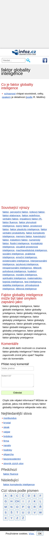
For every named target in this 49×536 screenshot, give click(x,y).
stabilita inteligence (13, 285)
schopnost (10, 93)
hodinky (7, 450)
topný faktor (22, 225)
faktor (5, 212)
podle (29, 97)
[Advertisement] (24, 24)
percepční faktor (19, 212)
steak (6, 427)
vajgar (6, 431)
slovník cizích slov (13, 463)
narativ (7, 445)
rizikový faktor (36, 212)
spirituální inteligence (14, 278)
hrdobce (7, 436)
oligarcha (8, 454)
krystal (7, 422)
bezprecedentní (12, 459)
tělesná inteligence (26, 288)
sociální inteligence (13, 253)
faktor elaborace (11, 215)
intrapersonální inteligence (17, 267)
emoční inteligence (26, 257)
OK (40, 533)
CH (17, 501)
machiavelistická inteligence (31, 250)
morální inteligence (26, 274)
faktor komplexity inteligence (19, 484)
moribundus (9, 418)
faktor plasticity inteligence (24, 229)
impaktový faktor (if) (31, 218)
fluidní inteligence (19, 243)
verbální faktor (10, 218)
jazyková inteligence (27, 264)
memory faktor (24, 236)
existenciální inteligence (15, 260)
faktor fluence (10, 222)
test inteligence (32, 281)
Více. (31, 533)
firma (6, 440)
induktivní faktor (18, 240)
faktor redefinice (31, 215)
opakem (6, 97)
